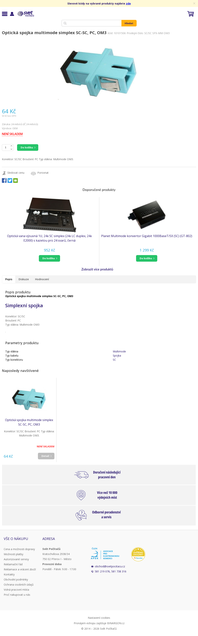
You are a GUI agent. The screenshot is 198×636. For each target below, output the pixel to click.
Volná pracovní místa (16, 589)
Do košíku (27, 147)
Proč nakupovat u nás (17, 594)
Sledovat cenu (15, 172)
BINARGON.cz (115, 623)
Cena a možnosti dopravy (19, 549)
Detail (45, 456)
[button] (49, 258)
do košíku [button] (48, 258)
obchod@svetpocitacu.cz (110, 566)
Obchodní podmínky (16, 579)
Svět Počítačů (25, 14)
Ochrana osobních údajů (19, 584)
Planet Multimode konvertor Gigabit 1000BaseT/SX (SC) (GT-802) (146, 236)
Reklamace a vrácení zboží (20, 569)
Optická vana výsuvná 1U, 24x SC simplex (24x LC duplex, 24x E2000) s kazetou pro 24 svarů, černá (49, 238)
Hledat (129, 23)
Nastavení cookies (99, 617)
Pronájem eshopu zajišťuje (90, 623)
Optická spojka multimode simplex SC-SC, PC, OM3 (29, 422)
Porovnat (43, 172)
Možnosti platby (13, 554)
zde (128, 3)
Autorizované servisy (16, 559)
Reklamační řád (13, 564)
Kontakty (9, 574)
